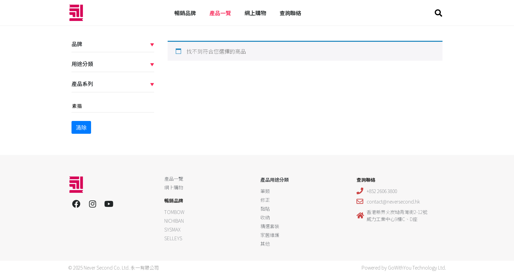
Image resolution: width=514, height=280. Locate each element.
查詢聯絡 (290, 13)
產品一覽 (220, 13)
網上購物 (255, 13)
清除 (81, 127)
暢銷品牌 (185, 13)
